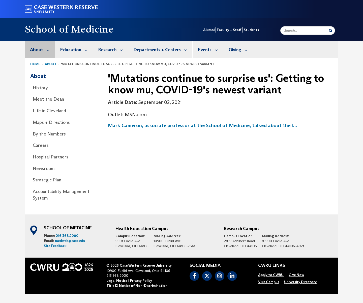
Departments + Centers (163, 49)
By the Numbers (49, 134)
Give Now (296, 274)
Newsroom (44, 168)
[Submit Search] (330, 30)
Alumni (209, 29)
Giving (241, 49)
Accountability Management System (61, 195)
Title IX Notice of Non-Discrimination (136, 285)
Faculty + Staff (229, 29)
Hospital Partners (50, 157)
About (42, 49)
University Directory (300, 282)
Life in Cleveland (49, 111)
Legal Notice (116, 280)
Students (251, 29)
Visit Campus (268, 282)
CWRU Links (271, 265)
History (40, 88)
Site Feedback (55, 245)
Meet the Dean (48, 99)
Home (35, 64)
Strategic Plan (47, 180)
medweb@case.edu (70, 240)
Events (210, 49)
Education (76, 49)
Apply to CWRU (271, 274)
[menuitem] (40, 49)
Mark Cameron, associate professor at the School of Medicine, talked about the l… (202, 125)
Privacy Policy (141, 280)
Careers (41, 145)
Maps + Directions (51, 122)
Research (113, 49)
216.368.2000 (67, 235)
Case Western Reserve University (146, 265)
